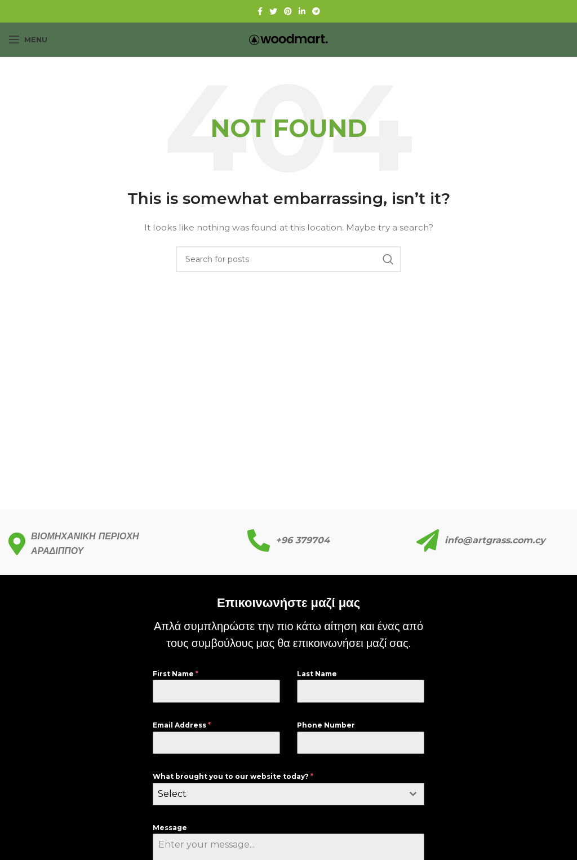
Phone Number (326, 725)
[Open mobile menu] (28, 39)
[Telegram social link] (316, 11)
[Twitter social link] (273, 11)
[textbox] (277, 794)
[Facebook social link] (260, 11)
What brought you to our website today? (233, 776)
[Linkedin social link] (302, 11)
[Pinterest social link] (288, 11)
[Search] (288, 259)
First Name (175, 674)
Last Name (317, 674)
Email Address (182, 725)
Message (170, 827)
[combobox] (288, 794)
